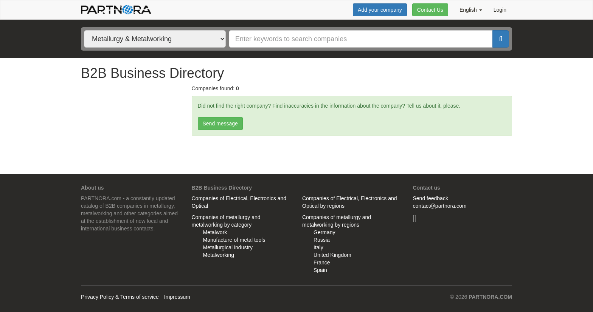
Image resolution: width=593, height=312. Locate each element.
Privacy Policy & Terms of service (120, 297)
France (322, 262)
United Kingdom (332, 255)
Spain (320, 270)
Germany (324, 232)
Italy (318, 247)
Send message (220, 123)
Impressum (177, 297)
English (470, 10)
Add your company (380, 10)
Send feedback (430, 198)
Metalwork (215, 232)
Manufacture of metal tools (234, 240)
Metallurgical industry (228, 247)
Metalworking (218, 255)
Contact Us (430, 10)
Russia (322, 240)
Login (500, 10)
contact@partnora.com (440, 206)
